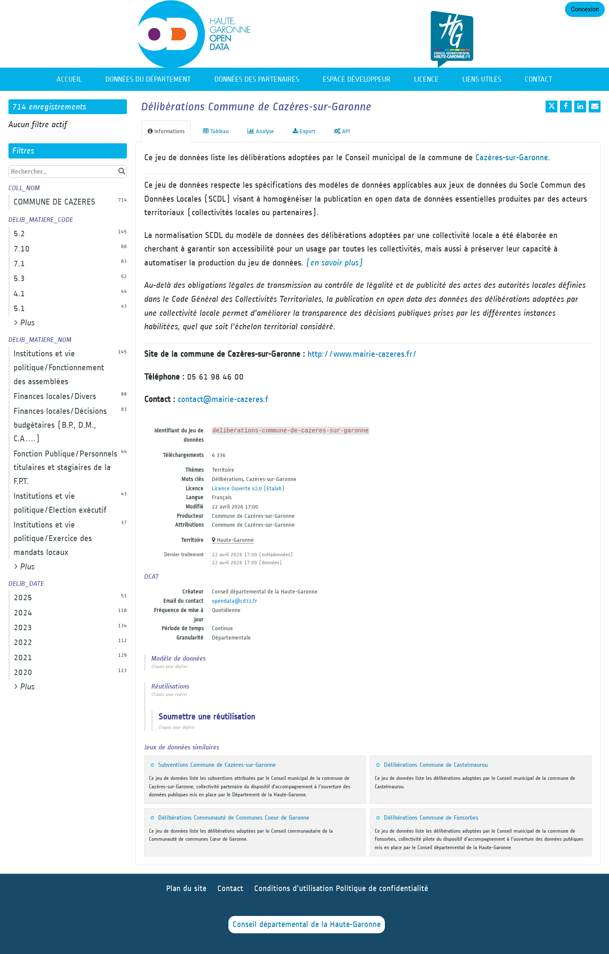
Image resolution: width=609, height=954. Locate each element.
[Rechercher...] (67, 171)
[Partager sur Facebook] (566, 106)
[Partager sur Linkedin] (580, 106)
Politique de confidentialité (382, 888)
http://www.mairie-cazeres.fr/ (362, 354)
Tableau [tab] (216, 131)
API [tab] (342, 131)
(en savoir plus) (334, 263)
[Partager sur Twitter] (551, 106)
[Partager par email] (595, 106)
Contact (538, 79)
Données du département (148, 79)
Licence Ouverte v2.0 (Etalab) (248, 488)
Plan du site (186, 888)
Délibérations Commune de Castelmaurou (436, 764)
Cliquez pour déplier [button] (169, 666)
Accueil (69, 79)
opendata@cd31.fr (234, 601)
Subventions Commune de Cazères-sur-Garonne (217, 764)
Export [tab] (304, 131)
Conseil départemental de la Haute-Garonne (307, 924)
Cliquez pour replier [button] (169, 694)
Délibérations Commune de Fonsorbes (431, 817)
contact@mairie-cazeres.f (223, 399)
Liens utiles (481, 79)
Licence (426, 79)
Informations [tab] (166, 131)
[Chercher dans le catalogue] (121, 171)
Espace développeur (356, 79)
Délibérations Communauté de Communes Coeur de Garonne (233, 817)
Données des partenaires (256, 79)
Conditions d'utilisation (295, 888)
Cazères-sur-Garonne (511, 157)
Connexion (585, 9)
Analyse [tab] (260, 131)
